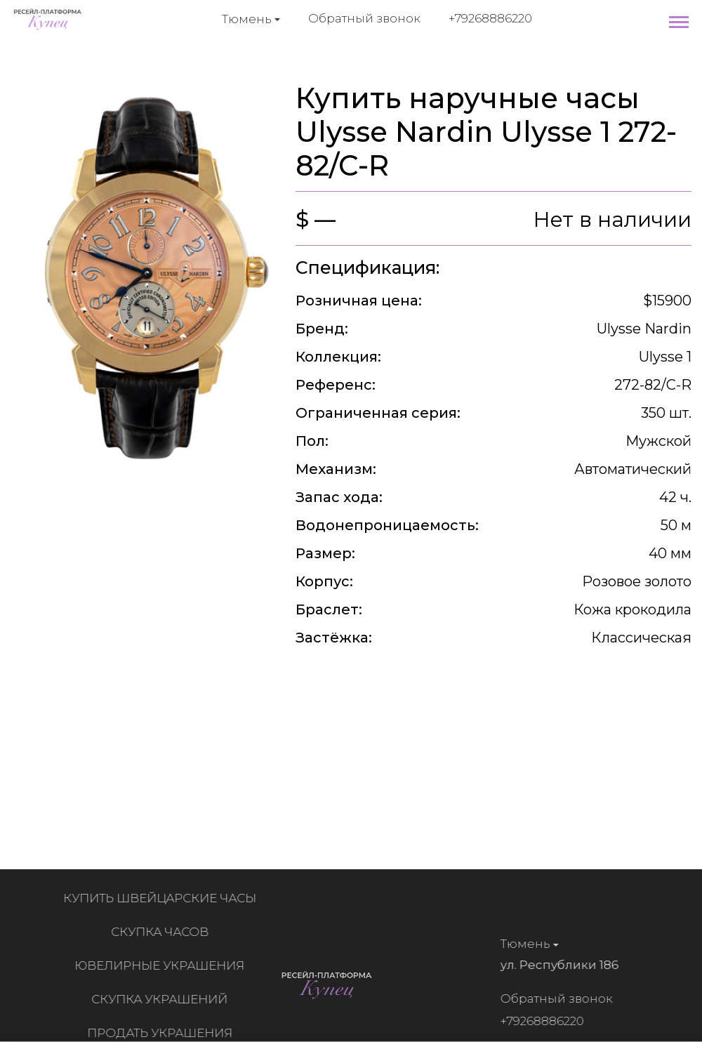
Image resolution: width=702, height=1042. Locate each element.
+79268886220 (490, 18)
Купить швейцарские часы (163, 898)
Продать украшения (163, 1033)
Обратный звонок (364, 18)
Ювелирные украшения (163, 965)
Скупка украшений (163, 999)
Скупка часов (163, 932)
